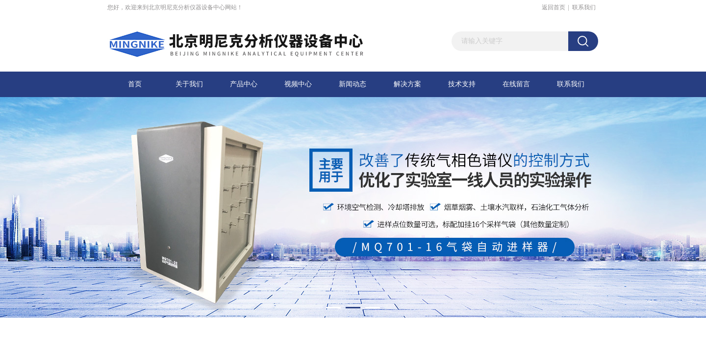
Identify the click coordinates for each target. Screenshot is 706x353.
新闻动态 (352, 84)
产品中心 (243, 84)
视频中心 (298, 84)
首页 (135, 84)
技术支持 (462, 84)
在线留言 (516, 84)
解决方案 (407, 84)
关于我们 (189, 84)
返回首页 (553, 7)
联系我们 (584, 7)
